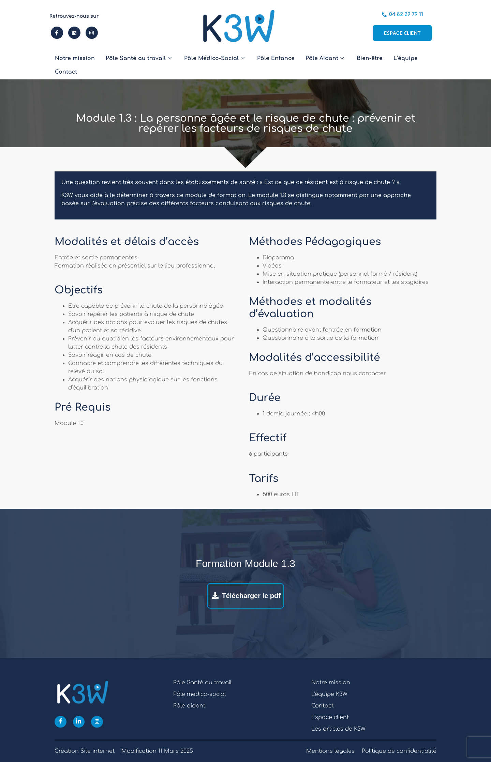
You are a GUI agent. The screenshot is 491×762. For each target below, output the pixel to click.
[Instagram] (97, 722)
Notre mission (73, 65)
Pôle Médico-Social (202, 66)
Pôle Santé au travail (131, 66)
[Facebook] (60, 722)
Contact (415, 65)
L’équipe (383, 65)
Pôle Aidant (306, 66)
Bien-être (349, 65)
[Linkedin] (79, 722)
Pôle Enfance (260, 65)
